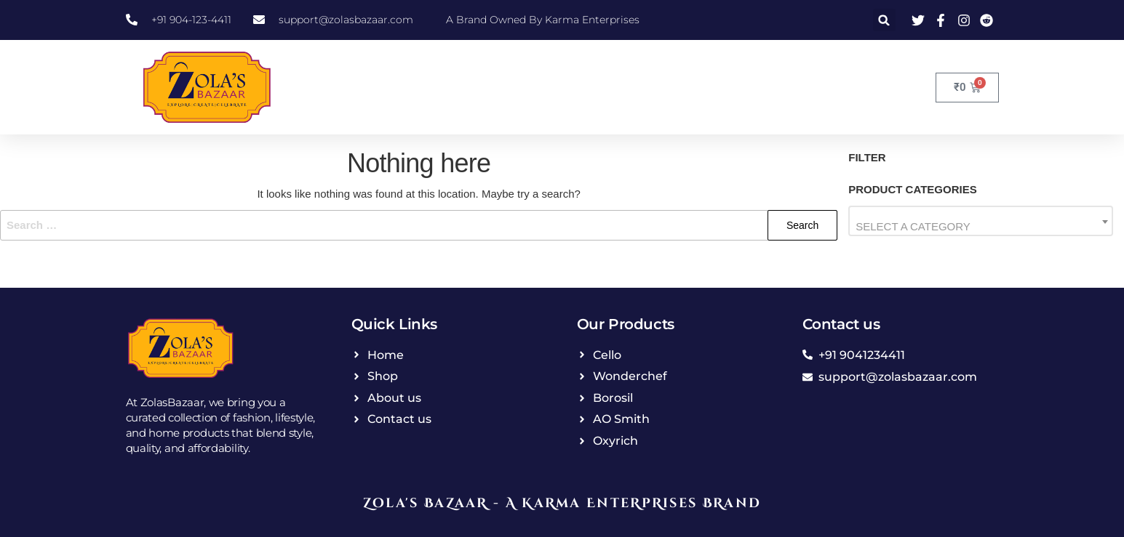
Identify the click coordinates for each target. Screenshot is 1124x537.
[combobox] (980, 221)
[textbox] (981, 226)
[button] (884, 20)
